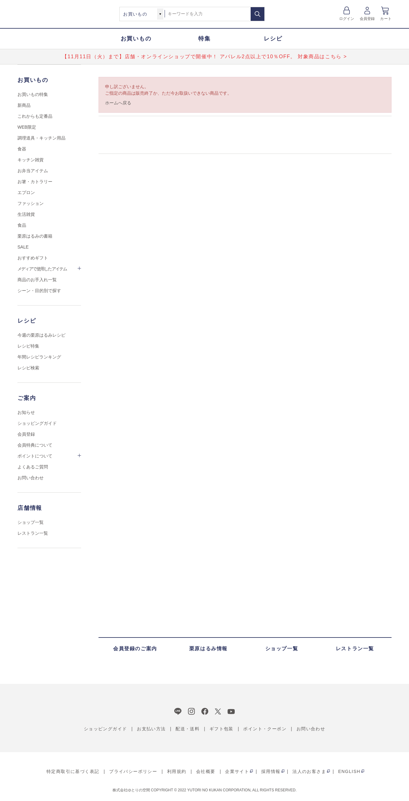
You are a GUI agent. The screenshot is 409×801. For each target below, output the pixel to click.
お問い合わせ (30, 477)
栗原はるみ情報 (208, 648)
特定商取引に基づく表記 (72, 771)
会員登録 (367, 19)
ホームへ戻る (118, 102)
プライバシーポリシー (133, 771)
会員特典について (34, 445)
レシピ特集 (28, 346)
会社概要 (205, 771)
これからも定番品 (34, 116)
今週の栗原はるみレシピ (41, 335)
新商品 (24, 105)
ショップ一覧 (30, 522)
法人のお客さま (309, 771)
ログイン (346, 19)
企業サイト (237, 771)
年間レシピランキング (39, 356)
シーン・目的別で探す (39, 290)
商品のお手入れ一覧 (37, 279)
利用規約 (176, 771)
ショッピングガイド (37, 423)
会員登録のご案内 (135, 648)
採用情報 (271, 771)
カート (386, 19)
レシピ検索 (28, 367)
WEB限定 (26, 127)
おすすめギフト (32, 257)
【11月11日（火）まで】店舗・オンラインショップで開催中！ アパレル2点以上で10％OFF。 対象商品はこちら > (204, 56)
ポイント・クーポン (264, 728)
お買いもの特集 (32, 94)
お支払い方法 (151, 728)
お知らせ (26, 412)
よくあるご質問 (32, 466)
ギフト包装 (221, 728)
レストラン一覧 (32, 533)
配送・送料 (188, 728)
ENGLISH (349, 771)
